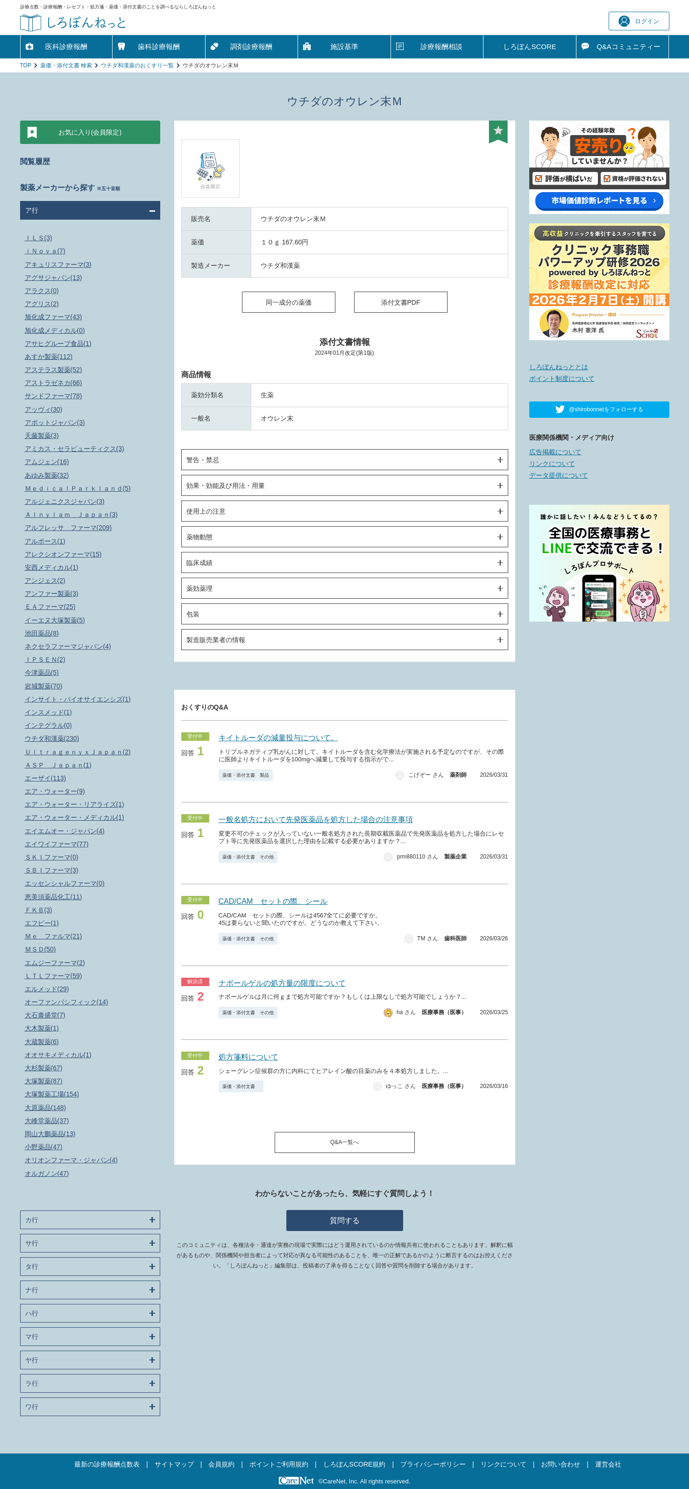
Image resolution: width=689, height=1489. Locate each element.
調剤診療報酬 (251, 46)
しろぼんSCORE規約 (354, 1464)
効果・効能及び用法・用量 (225, 485)
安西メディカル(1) (51, 567)
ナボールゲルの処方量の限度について (282, 983)
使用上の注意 (206, 511)
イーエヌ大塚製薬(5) (55, 620)
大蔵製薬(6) (42, 1041)
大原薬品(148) (45, 1107)
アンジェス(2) (45, 580)
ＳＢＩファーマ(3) (51, 870)
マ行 (31, 1336)
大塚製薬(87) (44, 1081)
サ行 (31, 1243)
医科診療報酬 (66, 46)
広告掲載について (555, 452)
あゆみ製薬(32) (47, 475)
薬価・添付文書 (241, 1086)
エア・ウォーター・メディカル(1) (74, 817)
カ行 (31, 1220)
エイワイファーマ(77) (57, 844)
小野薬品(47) (44, 1147)
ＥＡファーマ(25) (50, 606)
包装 (192, 614)
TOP (25, 65)
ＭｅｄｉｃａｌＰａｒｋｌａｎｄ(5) (78, 488)
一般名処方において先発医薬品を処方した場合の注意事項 (316, 819)
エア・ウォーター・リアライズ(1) (74, 804)
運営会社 (608, 1464)
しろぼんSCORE (529, 46)
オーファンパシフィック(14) (66, 1002)
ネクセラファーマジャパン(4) (68, 646)
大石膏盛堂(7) (45, 1015)
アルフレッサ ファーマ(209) (68, 527)
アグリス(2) (42, 304)
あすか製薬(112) (49, 356)
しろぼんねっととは (558, 367)
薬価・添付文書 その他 (248, 856)
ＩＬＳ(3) (38, 238)
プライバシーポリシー (433, 1464)
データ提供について (558, 475)
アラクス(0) (42, 290)
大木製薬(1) (42, 1028)
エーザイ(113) (45, 778)
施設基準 (344, 46)
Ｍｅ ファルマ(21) (53, 936)
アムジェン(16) (47, 461)
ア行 (31, 210)
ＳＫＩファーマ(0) (51, 857)
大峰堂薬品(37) (47, 1120)
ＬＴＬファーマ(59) (53, 976)
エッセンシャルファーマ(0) (65, 883)
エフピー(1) (42, 923)
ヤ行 (31, 1360)
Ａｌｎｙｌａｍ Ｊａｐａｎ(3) (71, 514)
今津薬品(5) (42, 672)
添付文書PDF (400, 302)
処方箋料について (248, 1057)
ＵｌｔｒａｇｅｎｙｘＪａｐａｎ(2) (78, 752)
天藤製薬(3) (42, 435)
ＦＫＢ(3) (38, 910)
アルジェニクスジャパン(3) (65, 501)
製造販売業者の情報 (215, 640)
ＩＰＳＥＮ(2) (45, 659)
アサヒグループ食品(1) (58, 343)
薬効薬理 (199, 588)
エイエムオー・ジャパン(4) (65, 831)
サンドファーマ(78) (53, 396)
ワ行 (31, 1406)
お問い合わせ (560, 1464)
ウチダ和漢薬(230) (52, 738)
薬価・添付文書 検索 (66, 65)
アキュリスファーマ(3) (58, 264)
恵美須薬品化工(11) (53, 897)
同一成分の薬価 (289, 302)
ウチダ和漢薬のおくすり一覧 (137, 65)
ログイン (638, 21)
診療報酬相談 (441, 46)
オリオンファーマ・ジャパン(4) (71, 1160)
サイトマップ (174, 1464)
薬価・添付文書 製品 (245, 775)
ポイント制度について (562, 378)
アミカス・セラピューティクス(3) (74, 448)
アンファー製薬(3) (51, 593)
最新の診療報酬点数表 (107, 1464)
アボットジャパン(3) (55, 422)
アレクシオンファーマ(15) (63, 554)
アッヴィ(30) (44, 409)
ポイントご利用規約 (278, 1464)
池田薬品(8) (42, 633)
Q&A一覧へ (344, 1142)
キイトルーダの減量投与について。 (278, 738)
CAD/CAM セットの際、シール (273, 901)
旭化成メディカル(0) (55, 330)
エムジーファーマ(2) (55, 962)
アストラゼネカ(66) (53, 383)
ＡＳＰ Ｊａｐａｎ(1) (58, 765)
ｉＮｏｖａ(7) (45, 251)
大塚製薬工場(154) (52, 1094)
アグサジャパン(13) (53, 277)
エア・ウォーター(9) (55, 791)
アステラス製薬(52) (53, 369)
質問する (345, 1220)
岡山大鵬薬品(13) (50, 1134)
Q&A (629, 46)
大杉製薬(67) (44, 1068)
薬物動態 (199, 537)
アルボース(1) (45, 541)
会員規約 (221, 1464)
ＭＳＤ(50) (40, 949)
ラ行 (31, 1383)
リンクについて (552, 463)
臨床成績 (199, 562)
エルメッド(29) (47, 989)
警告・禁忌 (202, 460)
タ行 (31, 1266)
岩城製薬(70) (44, 686)
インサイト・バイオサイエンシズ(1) (78, 699)
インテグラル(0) (48, 725)
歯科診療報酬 (159, 46)
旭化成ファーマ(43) (53, 317)
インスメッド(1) (48, 712)
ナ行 (31, 1290)
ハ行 (31, 1313)
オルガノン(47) (47, 1173)
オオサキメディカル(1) (58, 1055)
